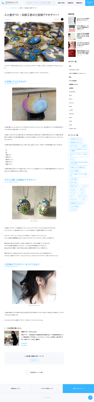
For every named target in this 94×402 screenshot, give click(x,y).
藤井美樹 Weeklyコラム (76, 142)
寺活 (70, 66)
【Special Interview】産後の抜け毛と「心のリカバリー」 (83, 19)
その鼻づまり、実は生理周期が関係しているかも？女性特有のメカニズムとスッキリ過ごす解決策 (83, 36)
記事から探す (61, 3)
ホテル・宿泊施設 (72, 81)
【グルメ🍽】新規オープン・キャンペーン (77, 73)
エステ (70, 121)
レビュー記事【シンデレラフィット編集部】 (78, 174)
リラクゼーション (72, 128)
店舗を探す (71, 3)
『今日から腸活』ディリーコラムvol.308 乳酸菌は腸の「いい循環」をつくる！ (83, 27)
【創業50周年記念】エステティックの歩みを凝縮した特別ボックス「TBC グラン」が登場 (83, 52)
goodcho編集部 (75, 171)
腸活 (70, 77)
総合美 (84, 146)
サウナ (70, 95)
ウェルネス (73, 189)
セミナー (71, 99)
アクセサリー (34, 360)
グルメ (70, 106)
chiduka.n (35, 221)
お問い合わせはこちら (89, 3)
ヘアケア (71, 110)
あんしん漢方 (74, 182)
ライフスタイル (72, 92)
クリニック (71, 103)
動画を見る (79, 3)
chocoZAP (73, 210)
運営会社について (15, 388)
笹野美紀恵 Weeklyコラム (77, 203)
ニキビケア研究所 (75, 206)
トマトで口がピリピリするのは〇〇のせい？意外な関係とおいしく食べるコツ (83, 44)
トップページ (6, 8)
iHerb (72, 159)
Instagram (24, 343)
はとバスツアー (74, 199)
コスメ (70, 125)
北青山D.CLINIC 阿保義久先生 (78, 167)
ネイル (70, 117)
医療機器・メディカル (73, 84)
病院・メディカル (74, 186)
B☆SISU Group (82, 196)
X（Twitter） (24, 345)
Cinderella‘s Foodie (74, 69)
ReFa (84, 199)
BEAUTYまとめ (74, 146)
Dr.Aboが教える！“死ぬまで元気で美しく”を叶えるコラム (79, 163)
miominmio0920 (35, 305)
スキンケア (71, 114)
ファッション (73, 193)
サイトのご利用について (47, 388)
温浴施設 (71, 88)
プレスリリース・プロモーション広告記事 (78, 154)
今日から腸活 (74, 179)
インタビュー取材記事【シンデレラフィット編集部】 (78, 150)
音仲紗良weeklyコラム (76, 139)
